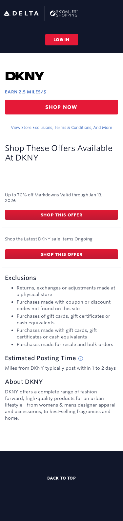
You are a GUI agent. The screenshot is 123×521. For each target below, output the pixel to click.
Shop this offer (62, 214)
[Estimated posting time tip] (80, 358)
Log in (61, 39)
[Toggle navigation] (115, 13)
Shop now (61, 107)
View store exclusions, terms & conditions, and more (61, 127)
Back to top (61, 478)
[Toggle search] (104, 13)
